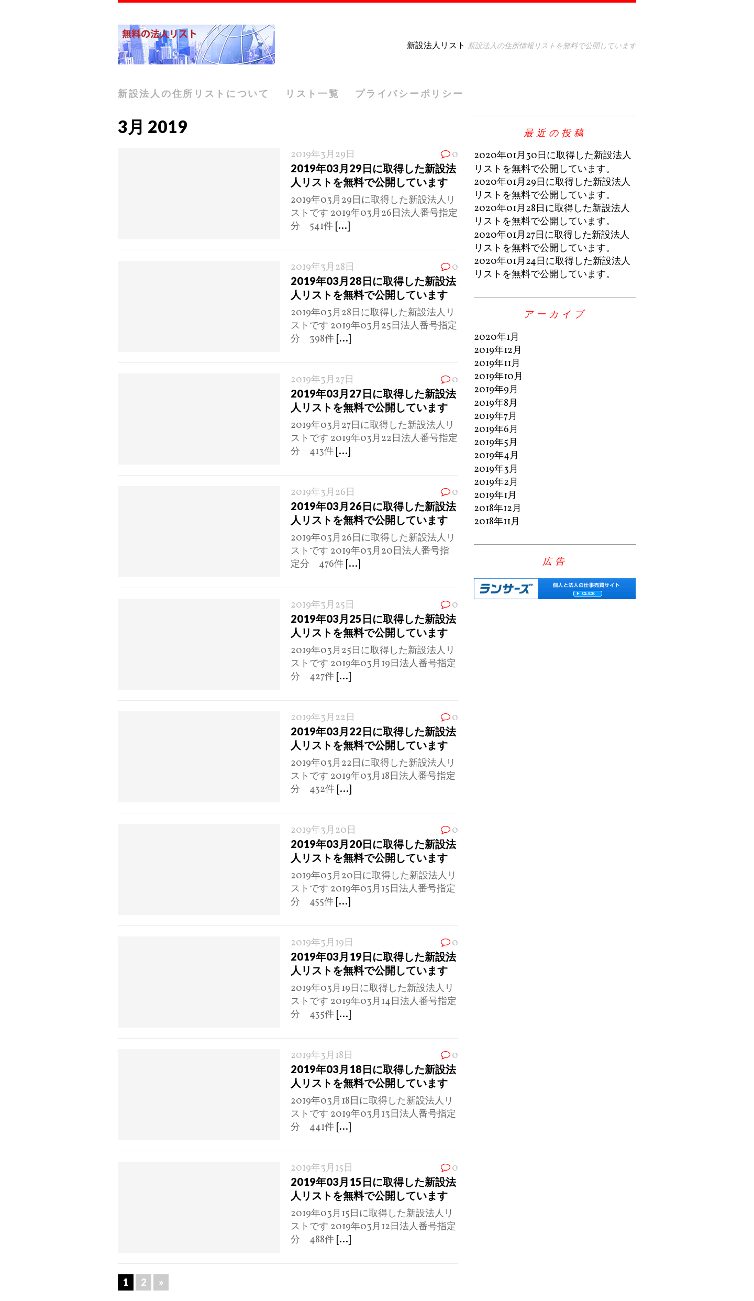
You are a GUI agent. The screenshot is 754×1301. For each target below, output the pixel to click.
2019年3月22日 (323, 717)
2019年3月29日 (323, 154)
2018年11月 (497, 521)
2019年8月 (496, 403)
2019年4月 (496, 455)
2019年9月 (496, 389)
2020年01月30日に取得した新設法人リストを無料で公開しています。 (552, 162)
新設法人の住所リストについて (194, 93)
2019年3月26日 (323, 492)
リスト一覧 (312, 93)
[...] (342, 226)
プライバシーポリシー (409, 93)
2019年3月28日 (322, 267)
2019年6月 (496, 429)
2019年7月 (495, 416)
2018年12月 (498, 508)
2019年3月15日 (322, 1168)
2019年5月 (496, 442)
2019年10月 (498, 376)
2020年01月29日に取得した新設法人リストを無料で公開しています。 (552, 189)
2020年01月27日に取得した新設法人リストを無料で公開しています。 (551, 242)
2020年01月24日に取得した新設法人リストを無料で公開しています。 (552, 268)
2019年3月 (496, 469)
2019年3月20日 (323, 830)
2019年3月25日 (322, 605)
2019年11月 (497, 363)
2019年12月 (498, 350)
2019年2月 (496, 482)
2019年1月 (495, 495)
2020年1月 (496, 337)
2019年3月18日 (322, 1055)
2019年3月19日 (322, 943)
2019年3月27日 (322, 380)
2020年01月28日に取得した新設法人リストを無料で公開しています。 (552, 215)
